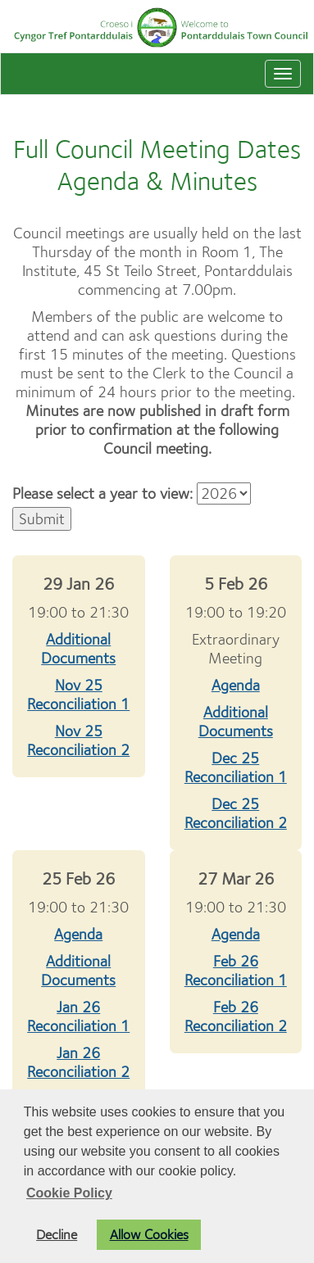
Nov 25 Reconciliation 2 (78, 740)
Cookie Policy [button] (69, 1193)
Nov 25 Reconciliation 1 (78, 694)
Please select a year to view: (102, 493)
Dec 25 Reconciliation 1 (235, 767)
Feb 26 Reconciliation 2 (235, 1016)
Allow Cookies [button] (149, 1234)
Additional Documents (78, 649)
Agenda (236, 685)
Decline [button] (56, 1234)
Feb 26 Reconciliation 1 (235, 970)
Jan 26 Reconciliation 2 (78, 1062)
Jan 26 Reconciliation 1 (78, 1016)
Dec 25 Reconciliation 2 (235, 813)
